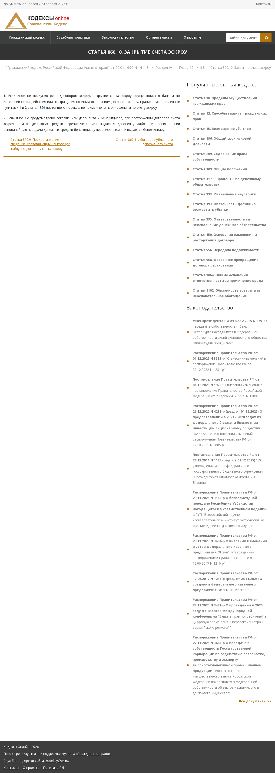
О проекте (192, 37)
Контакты (264, 4)
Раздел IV (164, 67)
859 (42, 107)
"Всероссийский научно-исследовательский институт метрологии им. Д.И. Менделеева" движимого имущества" (230, 509)
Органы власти (159, 37)
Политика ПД (53, 767)
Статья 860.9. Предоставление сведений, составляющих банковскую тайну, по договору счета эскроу (40, 144)
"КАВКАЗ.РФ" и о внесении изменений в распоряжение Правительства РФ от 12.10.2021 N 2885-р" (227, 425)
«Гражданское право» (93, 753)
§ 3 (203, 67)
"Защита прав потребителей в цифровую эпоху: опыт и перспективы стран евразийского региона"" (229, 613)
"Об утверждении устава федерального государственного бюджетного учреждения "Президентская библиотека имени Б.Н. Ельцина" (228, 468)
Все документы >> (255, 701)
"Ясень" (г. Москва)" (227, 581)
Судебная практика (73, 37)
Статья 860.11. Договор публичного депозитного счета (144, 141)
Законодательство (118, 37)
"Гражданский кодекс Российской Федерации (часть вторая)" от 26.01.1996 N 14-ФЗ (77, 67)
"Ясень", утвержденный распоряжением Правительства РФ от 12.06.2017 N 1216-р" (230, 549)
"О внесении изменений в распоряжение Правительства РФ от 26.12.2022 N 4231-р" (229, 361)
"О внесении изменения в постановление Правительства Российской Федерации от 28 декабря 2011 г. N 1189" (227, 387)
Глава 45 (186, 67)
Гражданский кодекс (27, 37)
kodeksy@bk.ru (57, 760)
